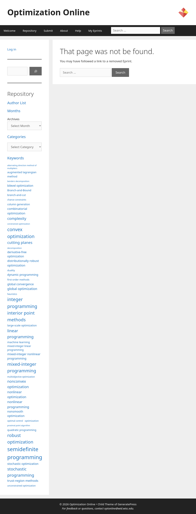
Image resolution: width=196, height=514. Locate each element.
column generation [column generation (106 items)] (18, 204)
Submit (48, 30)
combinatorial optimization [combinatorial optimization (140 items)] (17, 211)
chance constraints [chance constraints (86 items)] (16, 199)
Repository (29, 30)
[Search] (35, 71)
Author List (16, 102)
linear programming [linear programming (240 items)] (20, 333)
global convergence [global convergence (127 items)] (20, 284)
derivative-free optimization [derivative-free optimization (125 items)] (17, 254)
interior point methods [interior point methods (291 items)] (21, 316)
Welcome (9, 30)
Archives (13, 119)
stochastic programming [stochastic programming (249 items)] (20, 472)
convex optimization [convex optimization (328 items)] (21, 232)
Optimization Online (48, 12)
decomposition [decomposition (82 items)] (14, 248)
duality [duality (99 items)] (11, 270)
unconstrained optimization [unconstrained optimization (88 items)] (21, 485)
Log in (11, 49)
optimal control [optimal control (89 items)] (15, 420)
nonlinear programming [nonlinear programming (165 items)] (18, 404)
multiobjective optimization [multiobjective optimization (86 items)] (21, 376)
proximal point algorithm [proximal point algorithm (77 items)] (18, 425)
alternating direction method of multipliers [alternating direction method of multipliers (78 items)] (22, 167)
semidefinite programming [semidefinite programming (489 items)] (24, 453)
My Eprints (95, 30)
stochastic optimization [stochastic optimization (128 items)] (22, 464)
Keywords (15, 158)
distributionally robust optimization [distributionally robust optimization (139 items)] (23, 263)
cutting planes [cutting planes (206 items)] (19, 242)
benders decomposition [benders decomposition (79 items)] (18, 181)
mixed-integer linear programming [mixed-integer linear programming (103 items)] (19, 348)
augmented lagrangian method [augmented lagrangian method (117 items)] (21, 174)
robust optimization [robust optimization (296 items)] (20, 438)
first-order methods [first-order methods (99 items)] (18, 279)
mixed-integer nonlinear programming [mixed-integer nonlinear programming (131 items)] (23, 356)
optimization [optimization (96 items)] (32, 420)
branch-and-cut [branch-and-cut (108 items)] (16, 195)
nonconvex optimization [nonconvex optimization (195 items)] (18, 384)
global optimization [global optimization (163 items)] (22, 289)
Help (78, 30)
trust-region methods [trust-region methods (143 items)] (22, 480)
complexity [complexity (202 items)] (16, 218)
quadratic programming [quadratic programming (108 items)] (21, 430)
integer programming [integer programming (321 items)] (22, 302)
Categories (16, 136)
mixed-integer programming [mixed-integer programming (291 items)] (21, 367)
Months (13, 110)
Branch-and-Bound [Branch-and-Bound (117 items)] (19, 190)
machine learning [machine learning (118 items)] (18, 342)
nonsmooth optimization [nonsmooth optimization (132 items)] (16, 413)
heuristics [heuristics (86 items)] (12, 294)
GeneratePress (127, 504)
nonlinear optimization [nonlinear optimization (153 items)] (16, 394)
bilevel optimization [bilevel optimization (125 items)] (20, 186)
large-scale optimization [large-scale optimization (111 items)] (22, 325)
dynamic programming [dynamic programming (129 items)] (22, 275)
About (64, 30)
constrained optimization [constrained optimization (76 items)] (18, 224)
